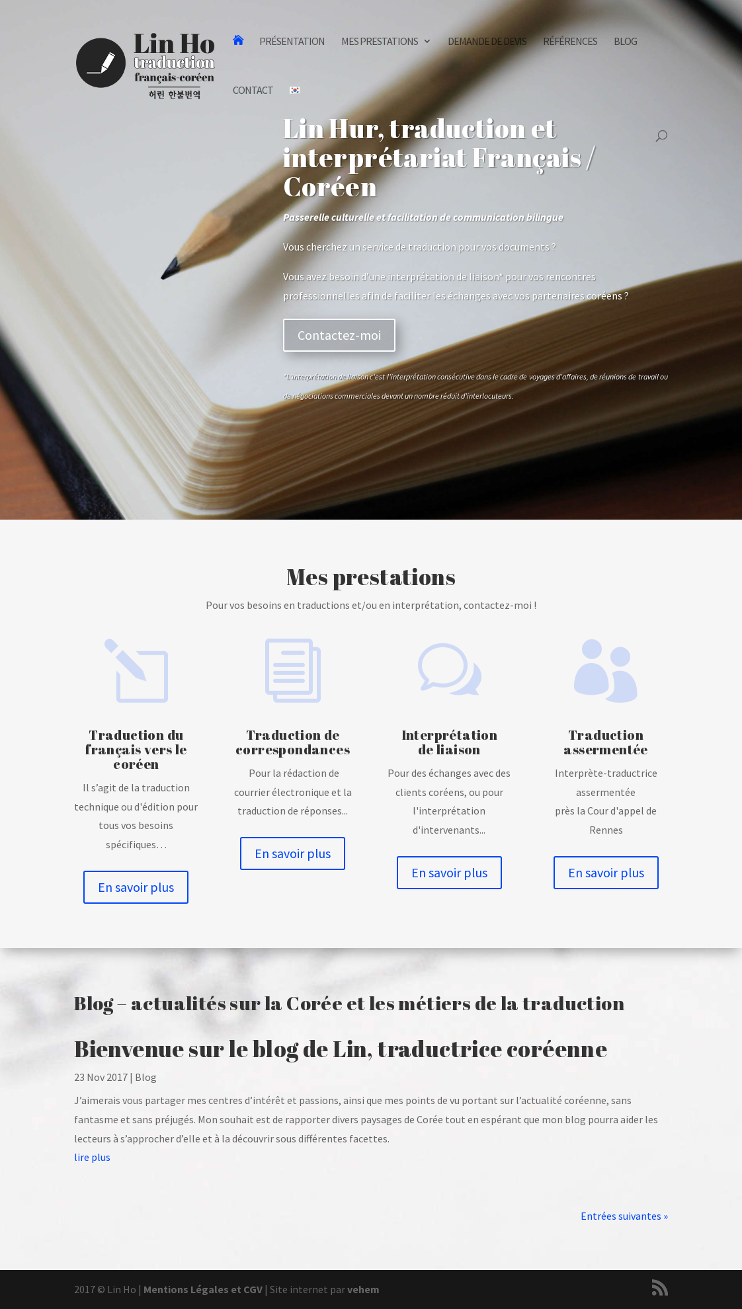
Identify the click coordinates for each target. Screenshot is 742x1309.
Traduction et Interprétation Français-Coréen (238, 60)
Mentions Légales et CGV (203, 1289)
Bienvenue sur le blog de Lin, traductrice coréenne (340, 1048)
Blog (625, 42)
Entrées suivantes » (624, 1215)
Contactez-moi (339, 335)
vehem (363, 1289)
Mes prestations (379, 42)
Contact (253, 91)
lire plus (92, 1157)
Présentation (292, 42)
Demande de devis (487, 42)
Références (570, 42)
